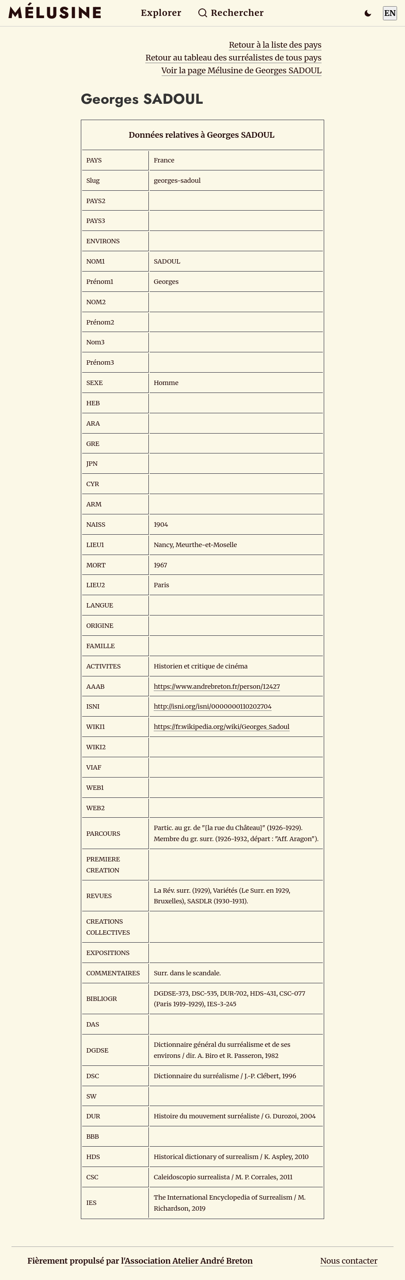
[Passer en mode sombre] (368, 13)
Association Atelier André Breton (189, 1261)
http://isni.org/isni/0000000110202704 (213, 706)
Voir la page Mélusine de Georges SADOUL (242, 70)
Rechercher (230, 13)
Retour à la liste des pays (275, 45)
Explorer (161, 13)
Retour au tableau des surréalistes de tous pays (233, 58)
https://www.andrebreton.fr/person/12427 (217, 687)
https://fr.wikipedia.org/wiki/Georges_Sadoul (221, 727)
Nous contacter (349, 1261)
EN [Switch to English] (390, 13)
